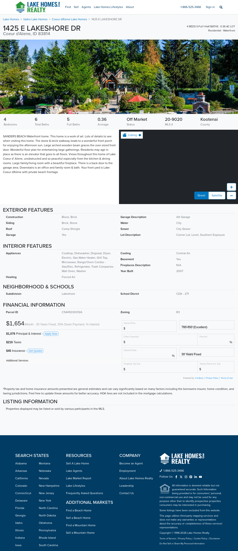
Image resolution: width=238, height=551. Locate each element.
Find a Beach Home (78, 444)
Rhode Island (47, 471)
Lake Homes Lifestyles (108, 7)
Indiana (20, 471)
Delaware (21, 434)
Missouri (20, 538)
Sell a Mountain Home (80, 466)
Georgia (20, 449)
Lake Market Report (78, 412)
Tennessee (46, 486)
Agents (86, 7)
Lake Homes (11, 19)
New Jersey (46, 427)
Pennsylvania (47, 464)
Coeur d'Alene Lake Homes (69, 19)
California (21, 412)
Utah (42, 501)
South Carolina (48, 479)
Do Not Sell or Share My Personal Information (182, 477)
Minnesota (22, 523)
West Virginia (47, 531)
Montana (44, 397)
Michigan (21, 516)
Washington (46, 523)
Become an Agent (131, 397)
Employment (127, 404)
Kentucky (21, 486)
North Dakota (47, 449)
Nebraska (45, 404)
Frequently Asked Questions (84, 427)
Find (68, 7)
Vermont (44, 508)
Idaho (18, 456)
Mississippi (22, 531)
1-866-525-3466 (191, 7)
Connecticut (23, 427)
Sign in (210, 7)
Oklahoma (45, 456)
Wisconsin (45, 538)
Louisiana (21, 494)
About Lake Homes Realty (136, 412)
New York (45, 434)
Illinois (19, 464)
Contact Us (126, 427)
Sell (76, 7)
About (130, 7)
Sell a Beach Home (78, 451)
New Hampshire (49, 419)
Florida (19, 442)
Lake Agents (74, 404)
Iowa (18, 479)
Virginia (44, 516)
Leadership (126, 419)
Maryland (21, 501)
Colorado (21, 419)
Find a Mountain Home (81, 459)
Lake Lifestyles (75, 419)
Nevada (44, 412)
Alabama (21, 397)
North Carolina (48, 442)
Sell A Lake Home (77, 397)
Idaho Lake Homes (35, 19)
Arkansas (21, 404)
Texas (42, 494)
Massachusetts (24, 508)
